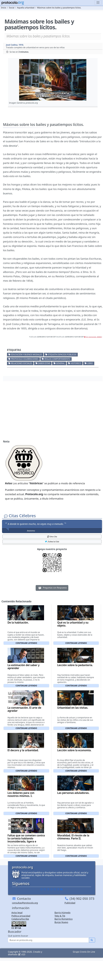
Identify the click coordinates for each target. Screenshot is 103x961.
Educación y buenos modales (26, 354)
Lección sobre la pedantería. (75, 665)
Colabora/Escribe (20, 918)
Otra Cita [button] (52, 536)
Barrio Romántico (64, 918)
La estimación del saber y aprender (24, 666)
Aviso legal (17, 912)
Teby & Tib (60, 915)
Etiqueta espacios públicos (62, 354)
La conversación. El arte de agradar (24, 709)
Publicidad (70, 902)
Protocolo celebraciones (24, 359)
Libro (90, 363)
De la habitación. (18, 622)
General (60, 363)
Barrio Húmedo (62, 912)
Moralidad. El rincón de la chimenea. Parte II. (73, 837)
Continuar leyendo (26, 643)
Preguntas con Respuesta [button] (52, 588)
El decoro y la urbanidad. (23, 750)
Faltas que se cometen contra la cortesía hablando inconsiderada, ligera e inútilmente (26, 840)
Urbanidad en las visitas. (72, 707)
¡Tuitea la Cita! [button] (52, 541)
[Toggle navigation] (97, 2)
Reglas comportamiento (57, 359)
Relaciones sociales (21, 363)
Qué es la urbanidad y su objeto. (72, 624)
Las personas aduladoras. (73, 793)
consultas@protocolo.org (25, 902)
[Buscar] (48, 940)
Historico (76, 363)
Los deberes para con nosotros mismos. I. (21, 794)
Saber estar (44, 363)
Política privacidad (21, 915)
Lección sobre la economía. (74, 750)
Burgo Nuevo (61, 922)
